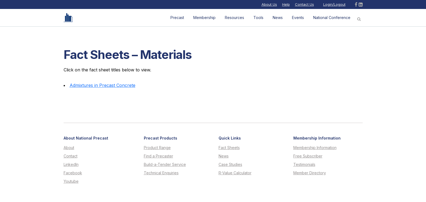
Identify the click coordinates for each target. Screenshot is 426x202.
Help (286, 4)
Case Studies (230, 164)
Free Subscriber (307, 156)
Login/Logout (334, 4)
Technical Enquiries (161, 173)
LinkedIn (71, 164)
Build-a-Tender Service (165, 164)
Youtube (71, 181)
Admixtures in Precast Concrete (102, 85)
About (69, 148)
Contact (70, 156)
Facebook (73, 173)
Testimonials (304, 164)
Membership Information (315, 148)
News (224, 156)
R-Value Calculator (235, 173)
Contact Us (304, 4)
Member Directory (309, 173)
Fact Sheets (229, 148)
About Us (269, 4)
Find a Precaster (158, 156)
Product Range (157, 148)
